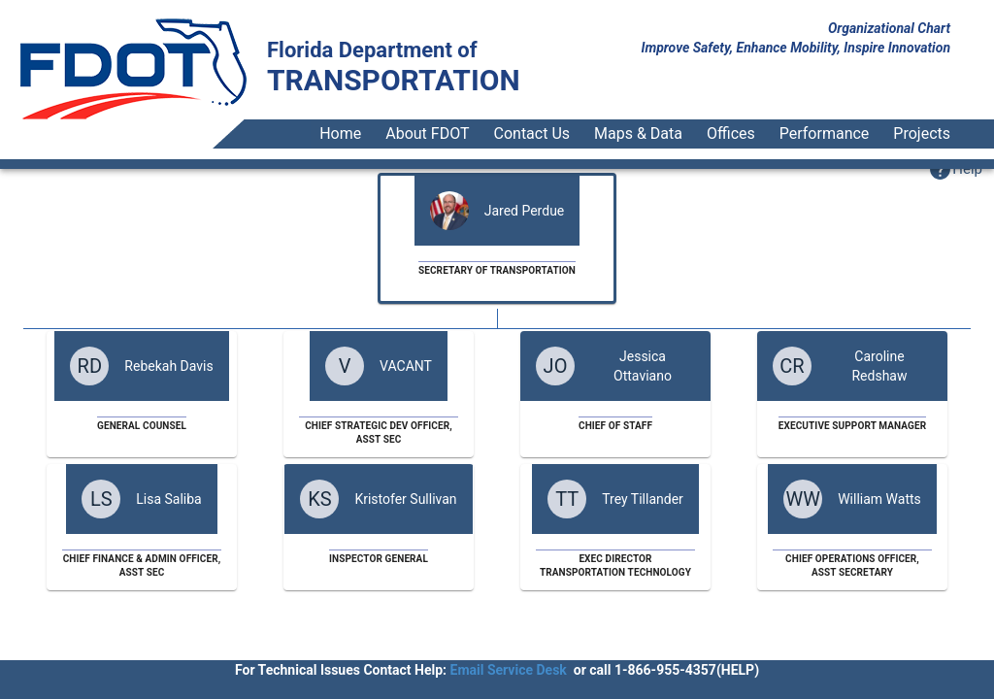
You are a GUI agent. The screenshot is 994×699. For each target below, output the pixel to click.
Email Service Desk (508, 670)
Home (340, 133)
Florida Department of (372, 50)
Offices (731, 133)
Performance (824, 133)
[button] (955, 169)
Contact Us (532, 133)
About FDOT (427, 133)
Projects (921, 133)
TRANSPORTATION (393, 80)
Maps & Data (638, 133)
